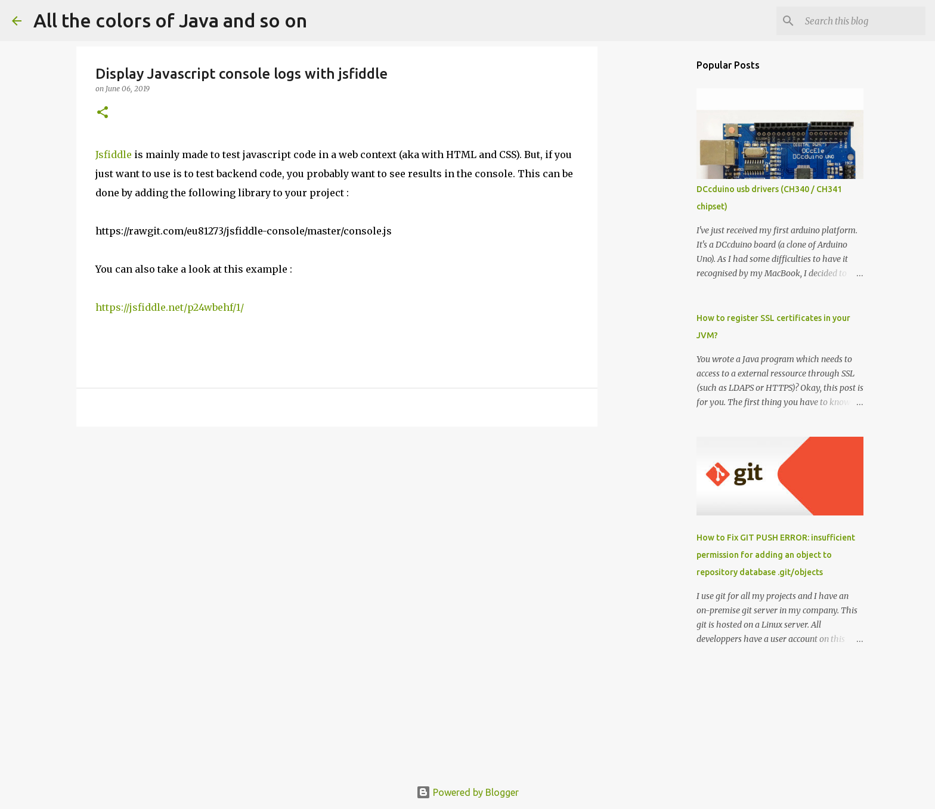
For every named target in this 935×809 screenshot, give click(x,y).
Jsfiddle (113, 154)
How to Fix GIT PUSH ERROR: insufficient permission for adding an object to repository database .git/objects (775, 555)
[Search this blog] (862, 21)
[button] (102, 113)
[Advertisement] (337, 528)
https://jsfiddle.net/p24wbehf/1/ (169, 307)
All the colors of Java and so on (170, 20)
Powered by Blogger (467, 792)
